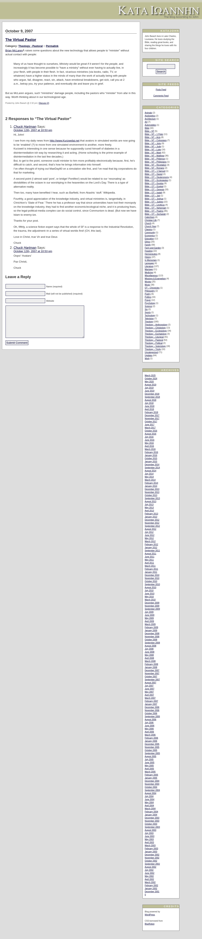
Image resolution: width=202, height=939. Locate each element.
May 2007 (149, 692)
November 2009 (152, 606)
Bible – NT (149, 131)
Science (148, 306)
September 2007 (152, 679)
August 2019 (150, 385)
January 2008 (151, 667)
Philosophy (150, 291)
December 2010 (152, 575)
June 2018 (149, 406)
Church (148, 223)
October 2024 (151, 378)
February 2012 (151, 544)
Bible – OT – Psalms (154, 211)
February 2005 (151, 775)
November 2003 (152, 821)
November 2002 (152, 858)
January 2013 (151, 517)
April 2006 (149, 732)
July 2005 (149, 759)
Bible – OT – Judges (154, 202)
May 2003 (149, 839)
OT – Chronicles (152, 288)
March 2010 (150, 600)
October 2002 (151, 861)
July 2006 (149, 723)
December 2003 (152, 818)
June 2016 (149, 440)
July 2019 (149, 388)
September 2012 (152, 526)
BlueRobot (149, 924)
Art (146, 122)
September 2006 (152, 716)
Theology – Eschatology (156, 334)
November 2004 (152, 784)
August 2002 (150, 867)
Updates (148, 355)
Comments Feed (161, 96)
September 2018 (152, 397)
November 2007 (152, 673)
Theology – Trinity (153, 349)
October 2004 (151, 787)
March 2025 (150, 375)
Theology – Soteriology (155, 346)
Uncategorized (151, 352)
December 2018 (152, 394)
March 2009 (150, 624)
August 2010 (150, 587)
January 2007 (151, 704)
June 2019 (149, 391)
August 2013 (150, 501)
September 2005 (152, 753)
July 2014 (149, 474)
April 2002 (149, 879)
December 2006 (152, 707)
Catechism (149, 217)
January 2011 (151, 572)
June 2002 (149, 873)
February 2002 (151, 885)
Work (147, 358)
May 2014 (149, 477)
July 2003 (149, 833)
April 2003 (149, 842)
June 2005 (149, 762)
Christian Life (151, 220)
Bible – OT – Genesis (154, 189)
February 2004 (151, 812)
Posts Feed (161, 89)
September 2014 (152, 468)
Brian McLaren (14, 50)
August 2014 (150, 471)
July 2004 (149, 796)
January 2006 (151, 741)
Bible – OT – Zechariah (155, 214)
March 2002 (150, 882)
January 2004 (151, 815)
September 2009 (152, 609)
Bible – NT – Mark (153, 153)
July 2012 (149, 532)
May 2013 (149, 507)
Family (148, 245)
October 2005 (151, 750)
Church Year (150, 226)
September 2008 (152, 643)
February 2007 (151, 701)
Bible (147, 128)
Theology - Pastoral (30, 46)
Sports (148, 312)
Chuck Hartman (25, 126)
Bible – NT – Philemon (155, 159)
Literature (149, 266)
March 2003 (150, 845)
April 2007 (149, 695)
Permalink (52, 46)
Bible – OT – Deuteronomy (157, 177)
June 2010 (149, 593)
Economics (150, 235)
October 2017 (151, 421)
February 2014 (151, 483)
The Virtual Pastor (20, 40)
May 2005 (149, 766)
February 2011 (151, 569)
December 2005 (152, 744)
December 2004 (152, 781)
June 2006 (149, 726)
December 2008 (152, 633)
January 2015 (151, 461)
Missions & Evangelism (155, 279)
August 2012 (150, 529)
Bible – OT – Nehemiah (155, 208)
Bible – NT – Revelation (155, 165)
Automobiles (150, 125)
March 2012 (150, 541)
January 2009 (151, 630)
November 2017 (152, 418)
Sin (146, 309)
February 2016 (151, 452)
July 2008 (149, 649)
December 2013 (152, 489)
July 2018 (149, 403)
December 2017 (152, 415)
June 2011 (149, 557)
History (148, 257)
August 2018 (150, 400)
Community (150, 232)
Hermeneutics (151, 254)
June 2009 (149, 615)
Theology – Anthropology (156, 325)
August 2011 (150, 554)
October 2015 (151, 458)
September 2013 (152, 498)
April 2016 (149, 446)
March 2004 (150, 809)
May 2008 (149, 655)
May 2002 (149, 876)
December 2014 (152, 464)
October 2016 (151, 431)
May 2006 (149, 729)
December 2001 (152, 891)
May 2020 (149, 382)
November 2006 (152, 710)
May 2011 (149, 560)
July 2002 (149, 870)
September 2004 (152, 790)
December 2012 (152, 520)
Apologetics (150, 116)
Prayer (148, 300)
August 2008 (150, 646)
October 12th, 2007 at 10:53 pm (33, 130)
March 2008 (150, 661)
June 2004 (149, 799)
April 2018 (149, 409)
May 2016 (149, 443)
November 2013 (152, 492)
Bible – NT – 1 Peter (154, 134)
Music (147, 285)
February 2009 (151, 627)
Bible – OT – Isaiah (153, 192)
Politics (148, 297)
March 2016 (150, 449)
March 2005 (150, 772)
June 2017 (149, 425)
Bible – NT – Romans (154, 168)
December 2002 (152, 855)
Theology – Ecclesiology (156, 331)
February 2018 (151, 412)
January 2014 (151, 486)
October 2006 (151, 713)
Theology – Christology (155, 328)
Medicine (149, 272)
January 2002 (151, 888)
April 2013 (149, 511)
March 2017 (150, 428)
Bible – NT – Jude (153, 146)
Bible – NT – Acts (153, 137)
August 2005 (150, 756)
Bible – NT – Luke (153, 149)
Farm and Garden (153, 248)
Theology (149, 322)
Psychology (150, 303)
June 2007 (149, 689)
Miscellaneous (151, 275)
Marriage (149, 269)
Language (149, 263)
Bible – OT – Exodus (154, 183)
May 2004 (149, 802)
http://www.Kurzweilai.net (64, 140)
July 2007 (149, 686)
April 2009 (149, 621)
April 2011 (149, 563)
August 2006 (150, 719)
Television (149, 318)
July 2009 (149, 612)
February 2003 (151, 848)
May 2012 (149, 538)
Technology (150, 315)
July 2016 (149, 437)
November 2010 (152, 578)
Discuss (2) (44, 103)
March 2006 (150, 735)
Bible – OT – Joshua (154, 199)
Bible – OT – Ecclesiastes (156, 180)
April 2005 (149, 769)
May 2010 (149, 597)
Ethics (147, 242)
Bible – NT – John (153, 143)
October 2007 (151, 676)
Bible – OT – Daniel (154, 174)
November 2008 (152, 636)
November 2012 (152, 523)
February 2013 (151, 514)
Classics (148, 229)
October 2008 (151, 640)
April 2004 (149, 805)
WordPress (150, 915)
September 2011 (152, 550)
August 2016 (150, 434)
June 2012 (149, 535)
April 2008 (149, 658)
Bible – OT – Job (152, 196)
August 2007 (150, 683)
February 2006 (151, 738)
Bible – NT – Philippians (155, 162)
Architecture (150, 119)
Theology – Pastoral (154, 340)
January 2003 (151, 852)
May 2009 (149, 618)
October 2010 (151, 581)
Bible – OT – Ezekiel (154, 186)
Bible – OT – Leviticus (155, 205)
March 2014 (150, 480)
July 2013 (149, 504)
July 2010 (149, 590)
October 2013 (151, 495)
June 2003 (149, 836)
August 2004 (150, 793)
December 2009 (152, 603)
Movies (148, 282)
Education (149, 239)
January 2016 (151, 455)
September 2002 (152, 864)
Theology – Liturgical (154, 337)
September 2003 (152, 827)
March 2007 (150, 698)
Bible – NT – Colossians (156, 140)
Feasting (149, 251)
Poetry (148, 294)
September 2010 (152, 584)
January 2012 (151, 547)
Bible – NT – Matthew (154, 156)
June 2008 (149, 652)
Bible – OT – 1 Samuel (155, 171)
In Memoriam (151, 260)
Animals (148, 113)
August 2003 (150, 830)
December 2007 (152, 670)
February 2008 (151, 664)
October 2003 (151, 824)
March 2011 (150, 566)
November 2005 (152, 747)
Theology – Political (154, 343)
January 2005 (151, 778)
